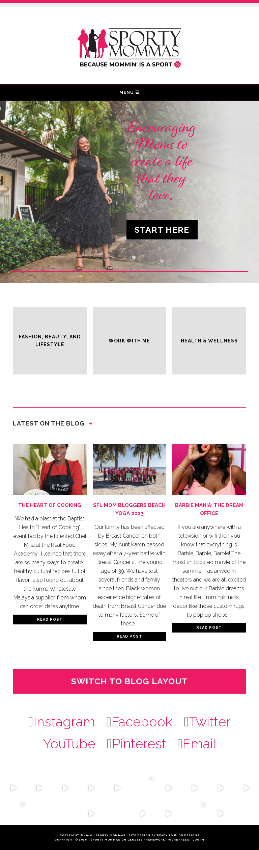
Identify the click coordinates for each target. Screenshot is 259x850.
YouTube (69, 743)
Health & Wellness (209, 340)
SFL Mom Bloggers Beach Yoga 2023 (129, 509)
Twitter (210, 721)
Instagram (64, 721)
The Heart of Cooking (49, 505)
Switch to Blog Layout (129, 681)
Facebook (141, 721)
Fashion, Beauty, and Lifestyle (50, 340)
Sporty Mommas (130, 24)
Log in (198, 839)
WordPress (179, 839)
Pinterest (139, 743)
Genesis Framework (146, 839)
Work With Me (129, 340)
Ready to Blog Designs (178, 835)
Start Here (162, 230)
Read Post (50, 619)
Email (199, 743)
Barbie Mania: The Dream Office (209, 509)
